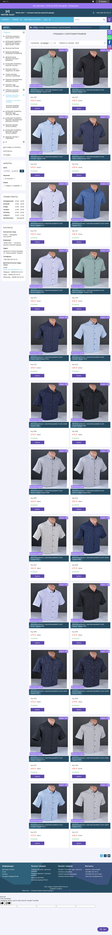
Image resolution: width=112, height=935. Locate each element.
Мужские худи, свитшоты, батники (12, 85)
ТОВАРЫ (15, 19)
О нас (4, 872)
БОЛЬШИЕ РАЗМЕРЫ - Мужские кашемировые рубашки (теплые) (13, 119)
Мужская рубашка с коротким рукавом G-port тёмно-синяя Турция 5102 (47, 358)
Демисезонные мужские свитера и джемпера (12, 58)
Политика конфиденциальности (80, 890)
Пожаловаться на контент (62, 890)
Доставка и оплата (8, 869)
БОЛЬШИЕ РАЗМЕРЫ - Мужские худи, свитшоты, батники (13, 112)
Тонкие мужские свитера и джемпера (12, 75)
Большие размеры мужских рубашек (12, 106)
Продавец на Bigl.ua (56, 888)
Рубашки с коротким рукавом (13, 101)
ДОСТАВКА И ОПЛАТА (32, 19)
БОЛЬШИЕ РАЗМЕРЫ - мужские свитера (13, 64)
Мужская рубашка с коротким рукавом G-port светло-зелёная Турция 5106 (47, 91)
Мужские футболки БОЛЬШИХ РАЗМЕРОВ (13, 52)
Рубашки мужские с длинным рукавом (12, 90)
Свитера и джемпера (65, 872)
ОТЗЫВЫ (6, 155)
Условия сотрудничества (10, 876)
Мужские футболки (12, 48)
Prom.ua (65, 886)
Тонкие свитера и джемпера (67, 874)
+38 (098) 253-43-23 (91, 872)
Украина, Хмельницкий (92, 869)
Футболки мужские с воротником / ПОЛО (12, 37)
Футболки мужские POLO (39, 880)
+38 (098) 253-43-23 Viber (93, 874)
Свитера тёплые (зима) (66, 876)
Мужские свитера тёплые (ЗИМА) (11, 125)
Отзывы (4, 874)
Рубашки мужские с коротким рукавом (58, 27)
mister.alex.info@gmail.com (12, 269)
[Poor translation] (7, 903)
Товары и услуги (38, 27)
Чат (103, 929)
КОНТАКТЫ (7, 151)
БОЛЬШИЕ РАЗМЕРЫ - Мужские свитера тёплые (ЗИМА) (13, 131)
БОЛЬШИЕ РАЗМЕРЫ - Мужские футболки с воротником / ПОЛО (13, 43)
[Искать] (104, 19)
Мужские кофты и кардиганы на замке (12, 69)
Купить (37, 108)
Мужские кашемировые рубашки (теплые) (13, 80)
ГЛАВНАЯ (5, 19)
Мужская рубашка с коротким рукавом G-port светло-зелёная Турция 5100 (88, 291)
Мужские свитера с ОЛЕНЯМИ (12, 137)
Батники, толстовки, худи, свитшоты (70, 869)
